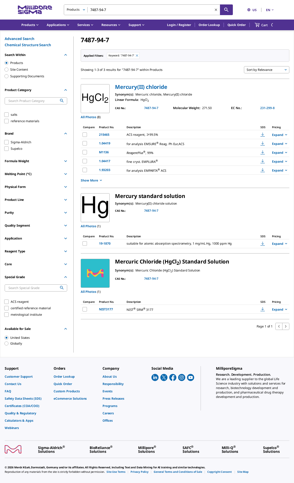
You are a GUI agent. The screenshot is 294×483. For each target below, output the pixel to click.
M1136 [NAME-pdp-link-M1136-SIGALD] (104, 152)
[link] (27, 376)
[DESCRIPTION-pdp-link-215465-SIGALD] (187, 134)
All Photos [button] (88, 117)
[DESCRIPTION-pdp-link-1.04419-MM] (187, 143)
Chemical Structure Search (28, 44)
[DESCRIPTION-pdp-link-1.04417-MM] (187, 161)
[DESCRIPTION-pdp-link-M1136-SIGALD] (187, 152)
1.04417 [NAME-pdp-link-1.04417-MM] (104, 161)
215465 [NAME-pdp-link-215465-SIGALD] (104, 134)
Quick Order (237, 25)
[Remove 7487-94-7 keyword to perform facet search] (137, 55)
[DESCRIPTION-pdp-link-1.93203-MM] (187, 170)
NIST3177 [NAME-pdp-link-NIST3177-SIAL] (106, 309)
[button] (179, 25)
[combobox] (148, 9)
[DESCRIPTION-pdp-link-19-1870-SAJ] (187, 243)
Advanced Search (19, 38)
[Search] (226, 9)
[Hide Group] (65, 55)
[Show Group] (65, 161)
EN (270, 10)
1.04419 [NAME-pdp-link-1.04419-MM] (104, 143)
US (252, 10)
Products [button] (73, 9)
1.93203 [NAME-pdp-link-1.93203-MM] (104, 170)
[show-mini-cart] (265, 25)
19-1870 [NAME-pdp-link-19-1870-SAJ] (105, 243)
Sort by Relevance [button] (259, 70)
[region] (34, 338)
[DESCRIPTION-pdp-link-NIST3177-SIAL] (183, 309)
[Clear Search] (216, 10)
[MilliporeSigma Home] (35, 10)
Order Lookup (209, 25)
